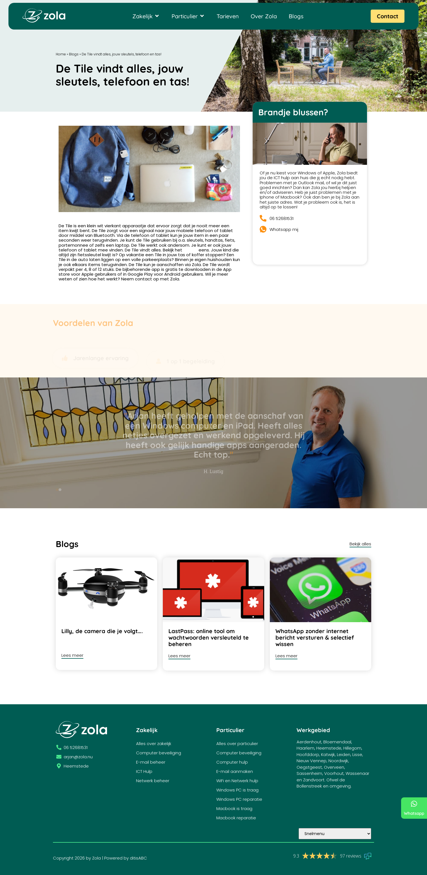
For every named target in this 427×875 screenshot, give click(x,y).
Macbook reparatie (236, 818)
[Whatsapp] (414, 803)
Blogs (74, 54)
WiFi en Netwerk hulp (237, 781)
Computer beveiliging (158, 753)
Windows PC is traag (237, 790)
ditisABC (138, 858)
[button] (60, 489)
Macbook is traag (234, 808)
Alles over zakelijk (153, 743)
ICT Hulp (144, 771)
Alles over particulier (237, 743)
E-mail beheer (150, 762)
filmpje (190, 250)
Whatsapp (414, 813)
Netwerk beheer (152, 781)
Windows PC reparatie (239, 799)
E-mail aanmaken (234, 771)
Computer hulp (232, 762)
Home (61, 54)
